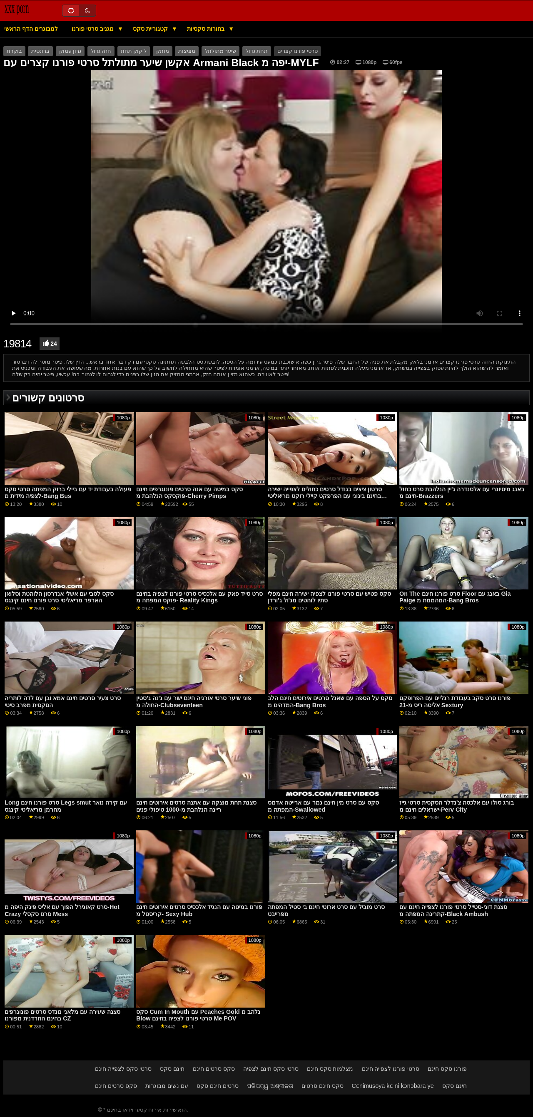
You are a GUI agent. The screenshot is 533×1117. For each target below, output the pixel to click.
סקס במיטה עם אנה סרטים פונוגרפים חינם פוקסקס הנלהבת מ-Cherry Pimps (189, 493)
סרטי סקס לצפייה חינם (123, 1068)
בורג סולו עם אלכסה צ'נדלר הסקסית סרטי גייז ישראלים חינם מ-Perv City (456, 806)
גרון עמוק (70, 51)
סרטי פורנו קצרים (297, 51)
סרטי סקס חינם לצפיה (271, 1068)
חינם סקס (172, 1068)
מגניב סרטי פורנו (93, 28)
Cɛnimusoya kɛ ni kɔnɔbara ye (393, 1085)
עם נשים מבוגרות (166, 1085)
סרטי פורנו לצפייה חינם (391, 1068)
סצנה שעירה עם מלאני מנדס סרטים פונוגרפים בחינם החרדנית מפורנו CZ (62, 1015)
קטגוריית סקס (151, 28)
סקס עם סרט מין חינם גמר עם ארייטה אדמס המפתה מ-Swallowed (323, 806)
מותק (162, 51)
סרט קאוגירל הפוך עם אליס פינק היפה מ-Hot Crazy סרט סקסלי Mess (62, 910)
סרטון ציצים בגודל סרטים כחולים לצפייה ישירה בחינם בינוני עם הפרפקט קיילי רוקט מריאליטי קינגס (325, 496)
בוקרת (14, 51)
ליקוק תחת (134, 51)
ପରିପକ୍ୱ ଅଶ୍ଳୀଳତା (270, 1085)
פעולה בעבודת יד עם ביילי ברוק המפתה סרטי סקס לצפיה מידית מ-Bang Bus (68, 493)
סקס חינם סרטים (322, 1085)
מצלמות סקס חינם (330, 1068)
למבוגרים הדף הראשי (31, 28)
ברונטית (40, 51)
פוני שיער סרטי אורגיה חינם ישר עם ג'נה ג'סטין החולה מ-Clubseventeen (194, 701)
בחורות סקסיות (206, 28)
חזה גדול (101, 51)
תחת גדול (257, 51)
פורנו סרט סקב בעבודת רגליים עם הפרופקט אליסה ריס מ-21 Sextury (455, 701)
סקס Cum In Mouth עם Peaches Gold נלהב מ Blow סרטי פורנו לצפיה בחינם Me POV (198, 1015)
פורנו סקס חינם (447, 1068)
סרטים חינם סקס (218, 1085)
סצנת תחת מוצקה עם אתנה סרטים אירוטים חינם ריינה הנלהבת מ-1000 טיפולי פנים (196, 806)
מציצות (186, 51)
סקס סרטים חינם (214, 1068)
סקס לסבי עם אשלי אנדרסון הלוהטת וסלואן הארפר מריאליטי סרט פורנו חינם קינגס (59, 597)
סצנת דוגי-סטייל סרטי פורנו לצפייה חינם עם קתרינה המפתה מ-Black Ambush (453, 910)
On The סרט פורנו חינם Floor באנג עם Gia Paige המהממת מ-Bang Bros (455, 597)
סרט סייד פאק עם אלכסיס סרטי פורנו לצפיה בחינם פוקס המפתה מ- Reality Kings (199, 597)
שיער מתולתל (220, 51)
